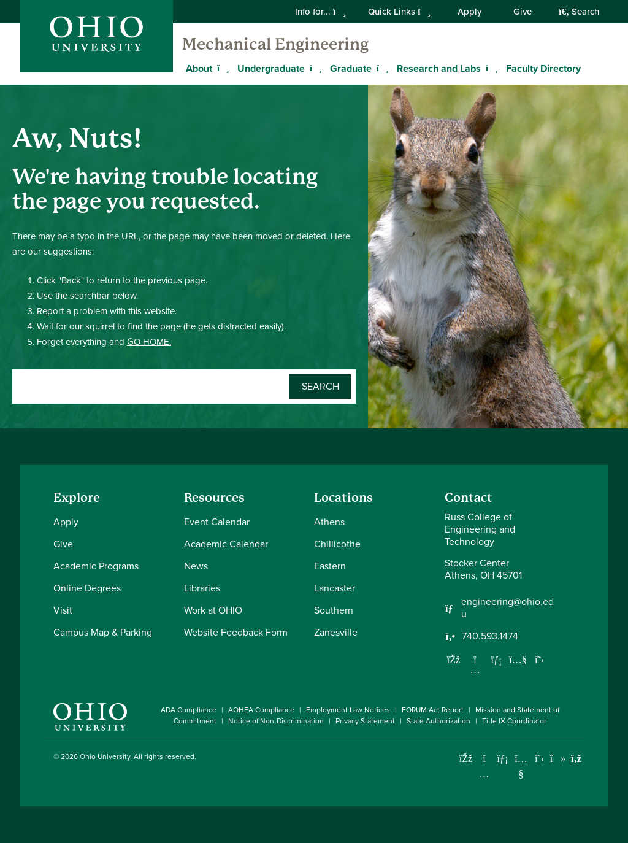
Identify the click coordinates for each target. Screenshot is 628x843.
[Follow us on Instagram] (475, 669)
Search (579, 11)
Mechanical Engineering (275, 44)
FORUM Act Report (433, 709)
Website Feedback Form (236, 632)
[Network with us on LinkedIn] (497, 659)
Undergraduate (271, 68)
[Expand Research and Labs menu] (490, 68)
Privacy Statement (365, 720)
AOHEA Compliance (261, 709)
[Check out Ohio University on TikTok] (557, 758)
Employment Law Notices (348, 709)
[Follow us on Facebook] (454, 659)
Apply (469, 11)
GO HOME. (149, 341)
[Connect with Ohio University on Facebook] (465, 758)
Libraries (202, 588)
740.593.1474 (490, 636)
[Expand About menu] (221, 68)
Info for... (320, 11)
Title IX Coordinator (514, 720)
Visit (62, 610)
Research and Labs (439, 68)
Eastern (330, 566)
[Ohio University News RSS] (576, 758)
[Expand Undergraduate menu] (314, 68)
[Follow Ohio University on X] (539, 758)
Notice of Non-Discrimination (276, 720)
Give (522, 11)
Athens (329, 522)
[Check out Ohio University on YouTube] (521, 766)
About (199, 68)
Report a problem (73, 311)
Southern (333, 610)
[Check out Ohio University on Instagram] (484, 774)
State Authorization (438, 720)
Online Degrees (87, 588)
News (196, 566)
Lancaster (334, 588)
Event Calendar (217, 522)
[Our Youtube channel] (518, 659)
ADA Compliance (188, 709)
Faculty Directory (543, 68)
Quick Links (399, 11)
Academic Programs (96, 566)
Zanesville (336, 632)
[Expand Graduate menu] (381, 68)
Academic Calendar (226, 544)
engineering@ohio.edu (507, 608)
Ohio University (105, 756)
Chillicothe (337, 544)
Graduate (351, 68)
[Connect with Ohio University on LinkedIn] (502, 758)
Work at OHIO (213, 610)
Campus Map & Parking (102, 632)
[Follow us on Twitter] (539, 659)
